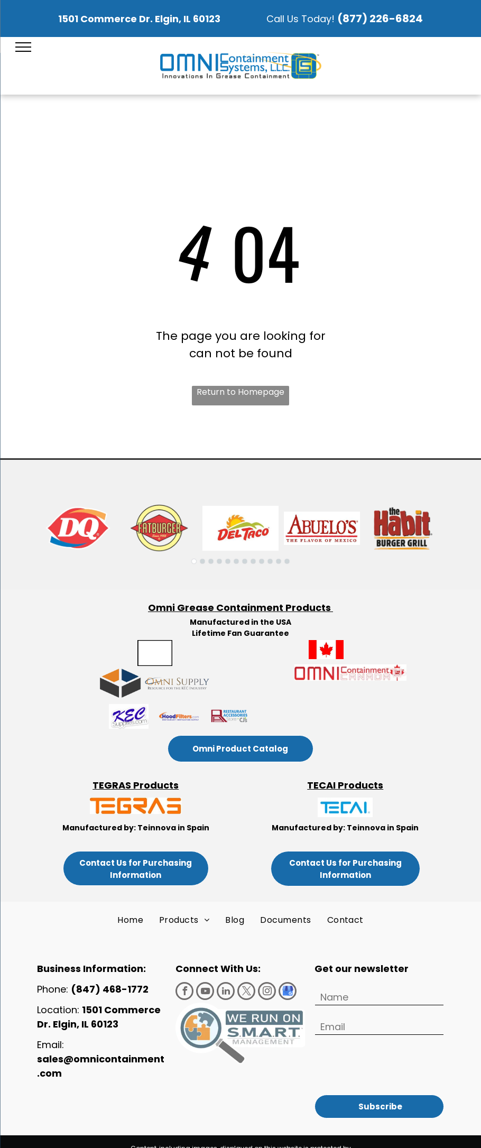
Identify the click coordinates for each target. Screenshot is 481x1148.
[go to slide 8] (253, 561)
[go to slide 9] (262, 561)
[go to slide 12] (287, 561)
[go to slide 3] (211, 561)
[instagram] (267, 992)
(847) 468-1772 (111, 989)
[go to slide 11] (278, 561)
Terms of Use (291, 1134)
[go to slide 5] (228, 561)
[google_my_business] (288, 992)
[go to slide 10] (270, 561)
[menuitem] (130, 920)
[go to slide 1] (194, 561)
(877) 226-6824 (380, 18)
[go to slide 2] (202, 561)
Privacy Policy (338, 1134)
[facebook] (184, 992)
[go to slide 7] (245, 561)
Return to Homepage (240, 392)
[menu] (23, 47)
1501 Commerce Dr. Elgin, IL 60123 (139, 18)
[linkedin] (226, 992)
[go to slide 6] (236, 561)
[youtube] (205, 992)
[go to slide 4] (219, 561)
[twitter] (246, 992)
